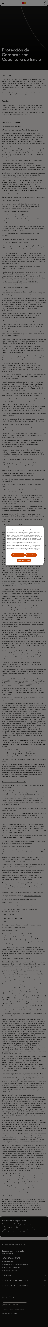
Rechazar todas (31, 554)
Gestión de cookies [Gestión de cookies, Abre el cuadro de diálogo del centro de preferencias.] (24, 560)
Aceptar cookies (18, 554)
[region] (24, 545)
